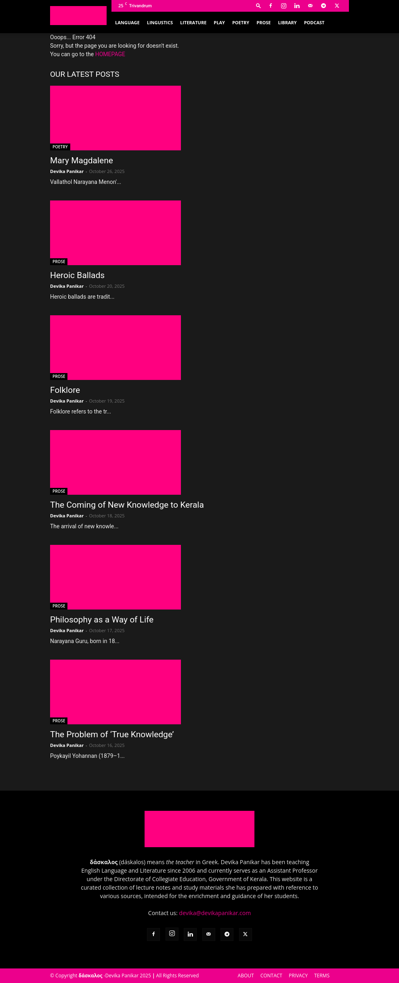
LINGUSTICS (160, 22)
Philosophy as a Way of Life (101, 619)
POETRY (240, 22)
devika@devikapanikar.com (215, 913)
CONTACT (271, 975)
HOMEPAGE (110, 54)
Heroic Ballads (77, 275)
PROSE (263, 22)
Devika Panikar (67, 171)
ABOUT (246, 975)
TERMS (322, 975)
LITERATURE (193, 22)
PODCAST (314, 22)
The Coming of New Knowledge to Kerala (127, 505)
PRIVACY (298, 975)
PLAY (219, 22)
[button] (258, 5)
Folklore (65, 390)
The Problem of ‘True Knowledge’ (112, 734)
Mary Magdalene (81, 160)
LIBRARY (287, 22)
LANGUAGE (127, 22)
